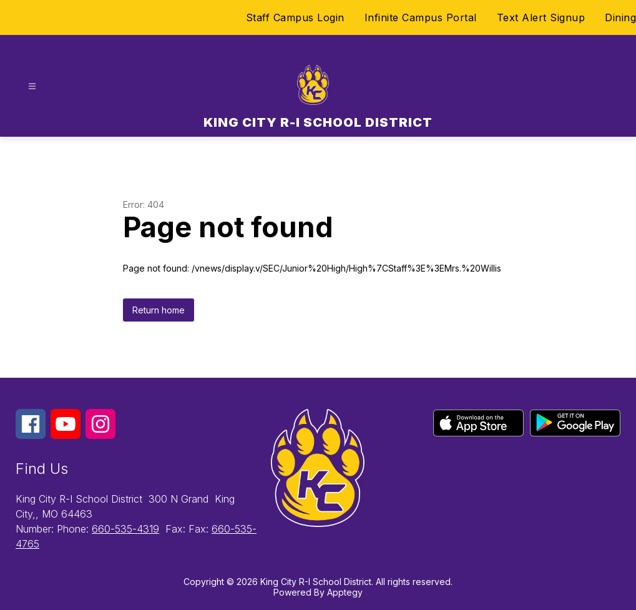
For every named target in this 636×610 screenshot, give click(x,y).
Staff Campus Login (295, 17)
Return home (158, 310)
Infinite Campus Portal (420, 17)
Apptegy (345, 592)
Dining (620, 17)
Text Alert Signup (541, 17)
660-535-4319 (125, 529)
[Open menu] (32, 86)
